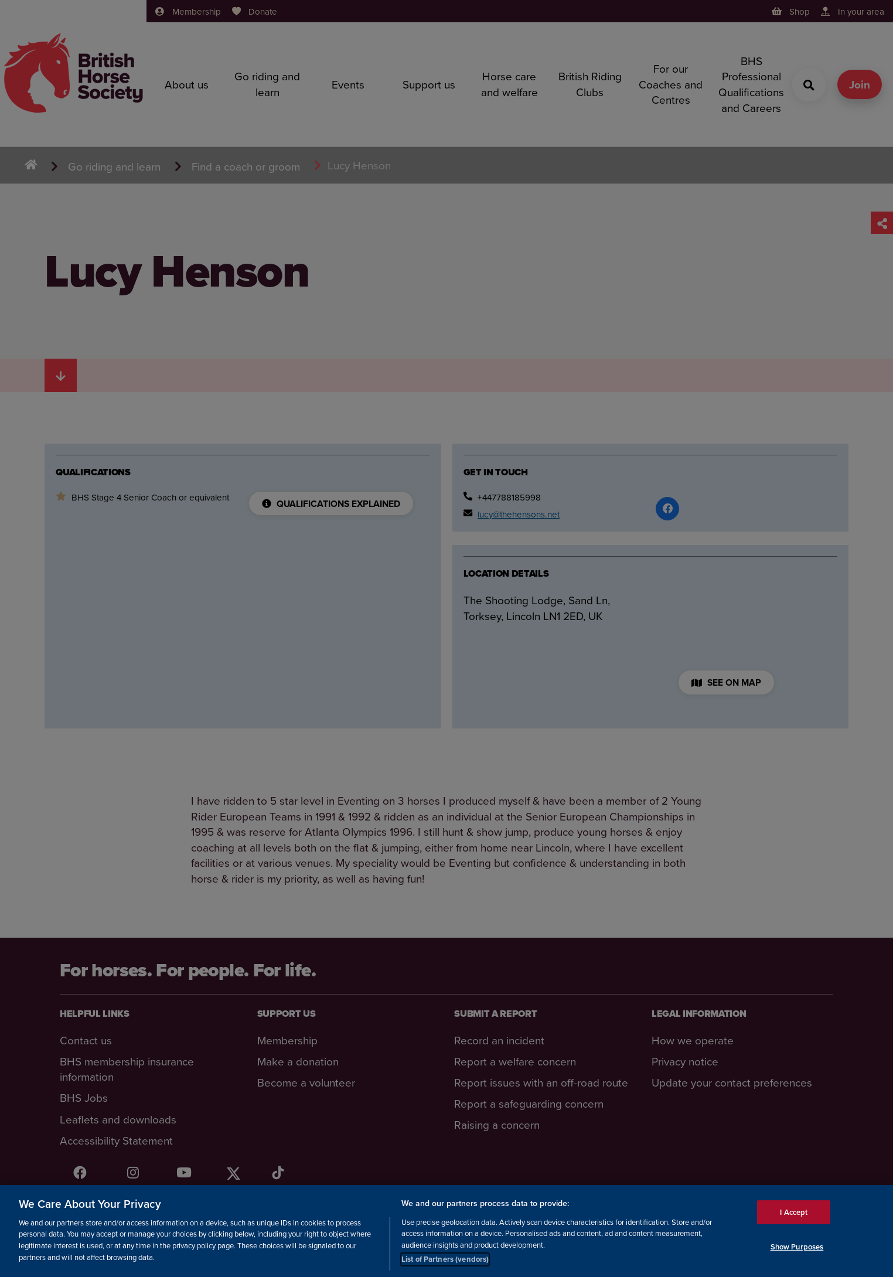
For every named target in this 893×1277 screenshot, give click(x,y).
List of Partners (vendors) (445, 1260)
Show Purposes (797, 1247)
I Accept (793, 1212)
